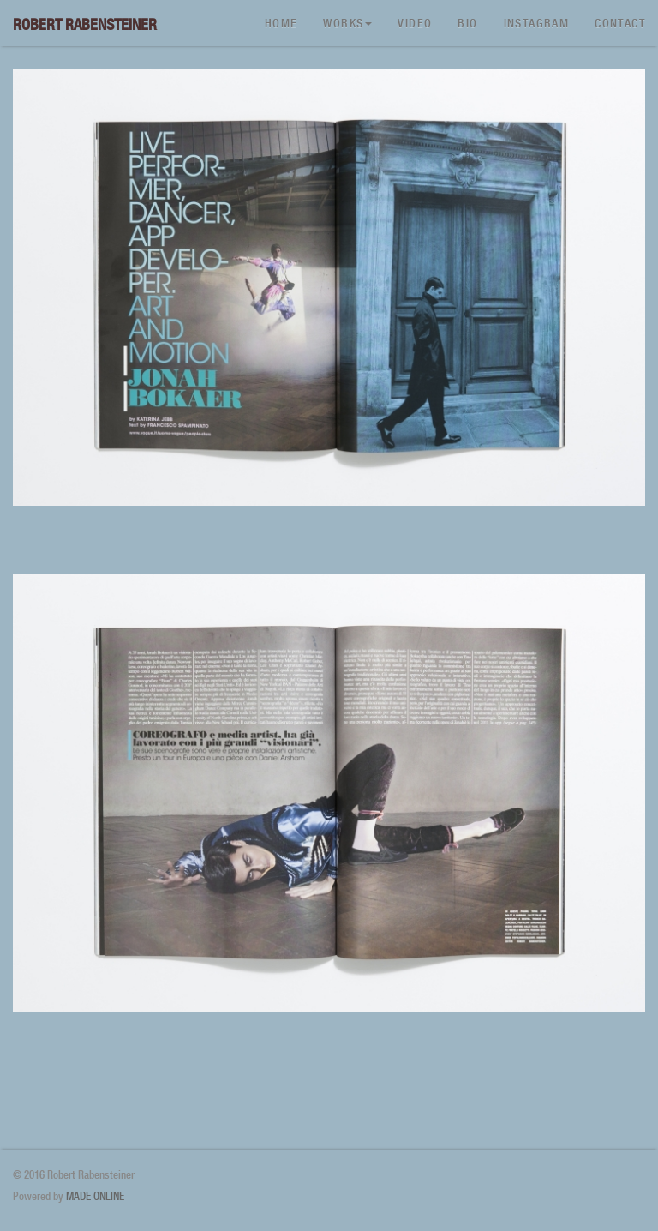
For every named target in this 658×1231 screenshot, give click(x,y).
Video (415, 23)
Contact (620, 23)
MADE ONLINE (95, 1196)
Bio (467, 23)
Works (347, 23)
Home (281, 23)
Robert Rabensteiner (85, 24)
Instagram (537, 23)
